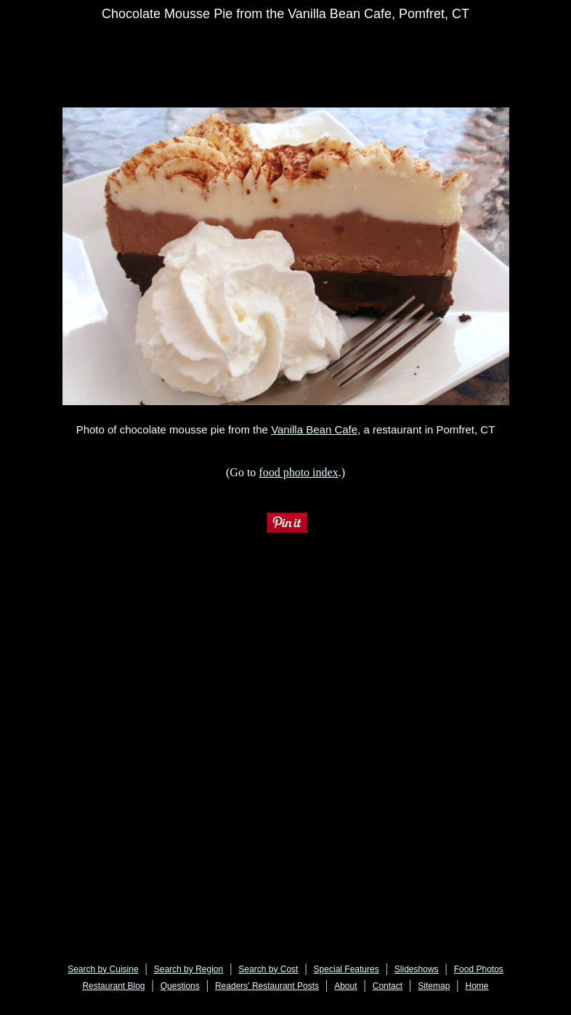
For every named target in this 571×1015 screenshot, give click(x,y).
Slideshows (416, 969)
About (345, 986)
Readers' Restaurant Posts (267, 986)
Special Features (346, 969)
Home (477, 986)
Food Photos (478, 969)
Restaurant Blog (113, 986)
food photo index (298, 472)
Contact (387, 986)
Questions (180, 986)
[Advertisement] (301, 66)
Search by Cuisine (103, 969)
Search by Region (188, 969)
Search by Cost (268, 969)
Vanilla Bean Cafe (314, 429)
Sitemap (434, 986)
